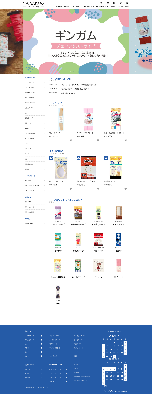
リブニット (52, 337)
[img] (101, 3)
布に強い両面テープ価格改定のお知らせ (75, 87)
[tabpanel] (76, 41)
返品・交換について (55, 362)
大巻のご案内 (103, 7)
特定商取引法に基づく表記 (82, 362)
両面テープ (77, 329)
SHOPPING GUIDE (123, 6)
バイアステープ (29, 321)
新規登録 (27, 354)
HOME (76, 350)
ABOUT (113, 6)
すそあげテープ (29, 325)
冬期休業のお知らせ (68, 91)
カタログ (27, 341)
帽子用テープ (53, 329)
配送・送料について (55, 354)
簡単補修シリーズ (79, 321)
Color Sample (53, 341)
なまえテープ (78, 325)
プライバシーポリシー (80, 366)
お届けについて (54, 366)
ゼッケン (27, 329)
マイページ (28, 358)
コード (76, 337)
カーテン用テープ (54, 325)
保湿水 (76, 341)
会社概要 (76, 358)
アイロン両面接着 (54, 333)
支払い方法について (55, 358)
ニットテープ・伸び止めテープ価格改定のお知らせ (78, 84)
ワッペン (27, 337)
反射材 (27, 333)
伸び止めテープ (78, 333)
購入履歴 (27, 362)
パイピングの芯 (54, 321)
